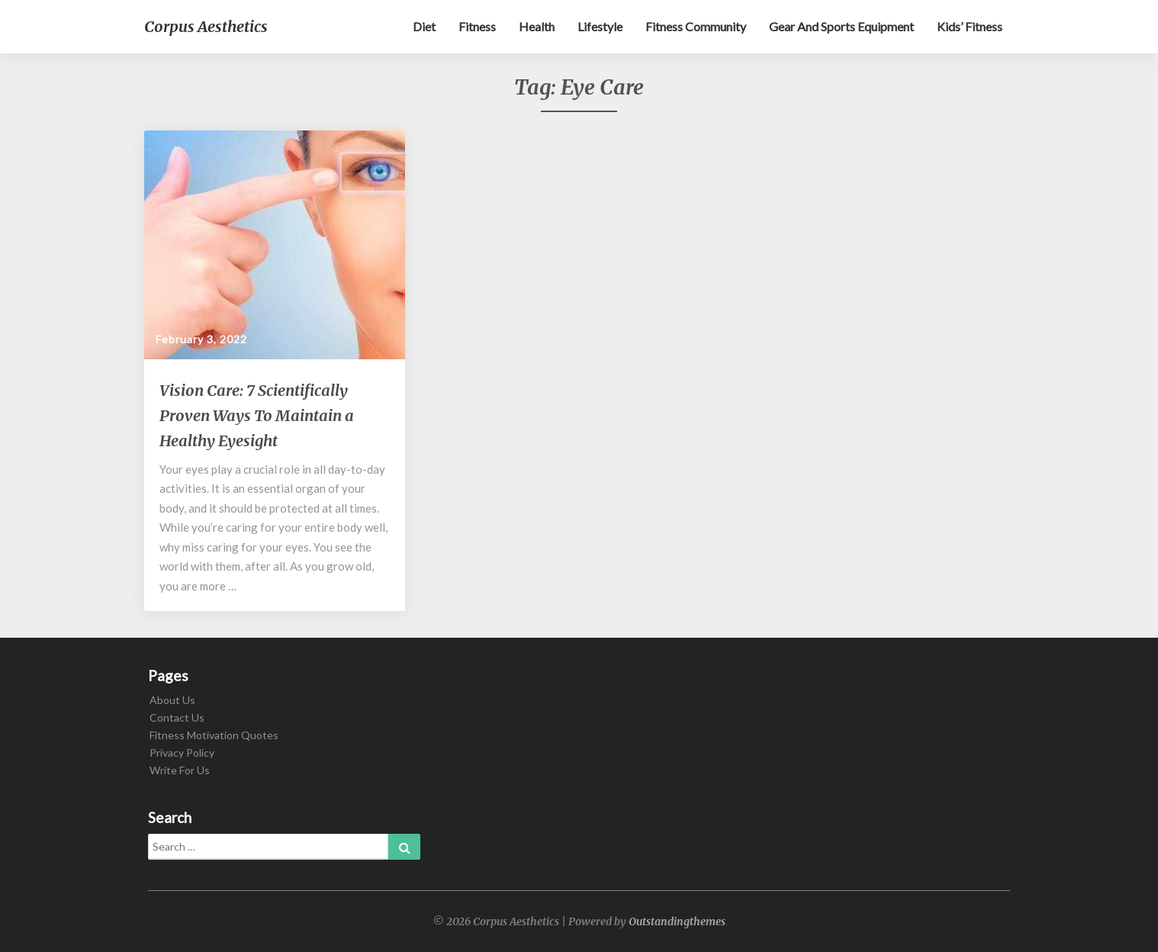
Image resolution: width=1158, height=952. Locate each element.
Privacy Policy (182, 752)
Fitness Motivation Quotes (214, 734)
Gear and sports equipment (841, 26)
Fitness (477, 26)
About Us (172, 699)
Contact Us (177, 717)
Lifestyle (599, 26)
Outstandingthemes (677, 921)
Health (537, 26)
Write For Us (180, 770)
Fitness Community (695, 26)
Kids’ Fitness (969, 26)
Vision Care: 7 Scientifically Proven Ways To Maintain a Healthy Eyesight (256, 415)
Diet (424, 26)
